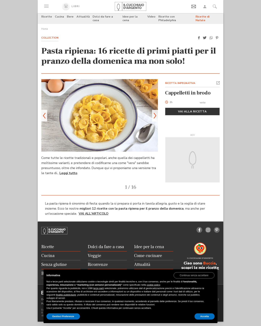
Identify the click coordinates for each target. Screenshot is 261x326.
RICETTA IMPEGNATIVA (180, 83)
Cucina (59, 17)
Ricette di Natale (203, 18)
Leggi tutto (68, 173)
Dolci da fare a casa (103, 18)
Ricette (46, 17)
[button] (199, 37)
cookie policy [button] (153, 284)
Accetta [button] (204, 316)
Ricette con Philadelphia (167, 18)
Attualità (83, 17)
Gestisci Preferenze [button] (63, 316)
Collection (49, 37)
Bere (70, 17)
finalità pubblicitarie (66, 294)
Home (44, 29)
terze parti (98, 288)
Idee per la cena (130, 18)
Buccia (209, 263)
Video (151, 17)
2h (171, 102)
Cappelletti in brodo (188, 93)
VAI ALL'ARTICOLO (93, 213)
